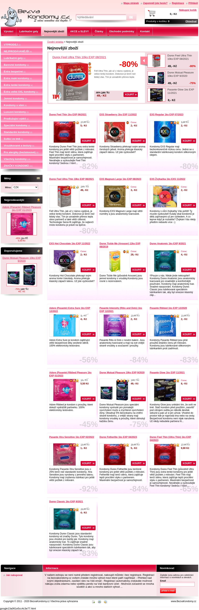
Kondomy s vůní (15, 105)
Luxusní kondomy (16, 111)
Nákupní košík (188, 10)
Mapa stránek (131, 3)
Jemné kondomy (15, 98)
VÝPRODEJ (12, 44)
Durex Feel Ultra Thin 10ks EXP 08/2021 (79, 57)
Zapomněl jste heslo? (155, 3)
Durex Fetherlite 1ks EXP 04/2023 (118, 437)
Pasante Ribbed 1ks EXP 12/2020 (168, 308)
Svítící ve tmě (13, 138)
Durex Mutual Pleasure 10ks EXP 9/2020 (22, 259)
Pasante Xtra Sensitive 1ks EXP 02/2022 (71, 437)
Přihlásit (193, 3)
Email (163, 581)
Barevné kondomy (16, 64)
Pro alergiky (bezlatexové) (21, 152)
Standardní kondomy (18, 132)
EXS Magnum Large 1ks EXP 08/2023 (120, 179)
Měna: (8, 187)
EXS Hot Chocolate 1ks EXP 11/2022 (69, 243)
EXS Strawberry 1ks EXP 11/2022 (118, 114)
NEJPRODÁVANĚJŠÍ (18, 51)
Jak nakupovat (14, 575)
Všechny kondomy (17, 158)
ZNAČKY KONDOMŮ (18, 165)
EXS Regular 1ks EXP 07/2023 (166, 114)
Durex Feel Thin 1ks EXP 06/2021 (67, 114)
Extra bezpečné (14, 71)
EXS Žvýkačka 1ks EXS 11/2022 (167, 179)
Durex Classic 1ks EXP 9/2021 (66, 501)
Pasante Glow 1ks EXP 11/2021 (167, 372)
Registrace (178, 3)
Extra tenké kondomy (18, 84)
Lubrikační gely (14, 58)
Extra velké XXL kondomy (21, 91)
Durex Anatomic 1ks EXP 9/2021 (168, 243)
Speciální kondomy (17, 125)
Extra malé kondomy (18, 78)
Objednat (191, 21)
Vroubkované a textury (19, 145)
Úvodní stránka (55, 42)
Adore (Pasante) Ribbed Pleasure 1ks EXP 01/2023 (21, 209)
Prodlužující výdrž (16, 118)
